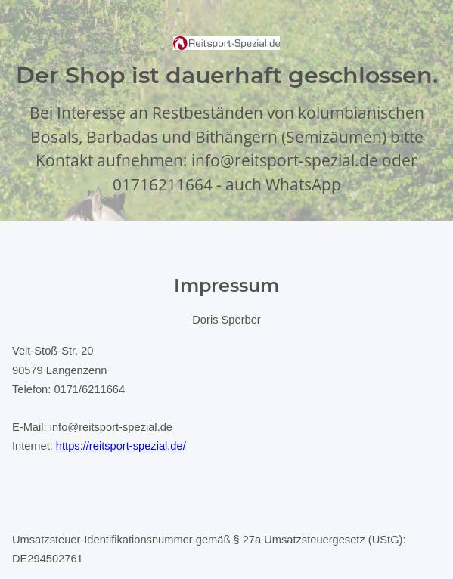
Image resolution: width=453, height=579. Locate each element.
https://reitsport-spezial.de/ (121, 446)
